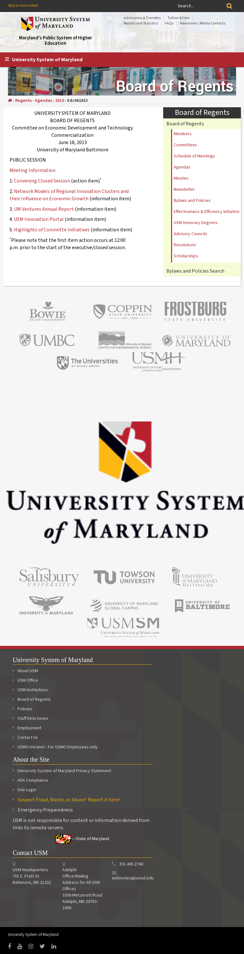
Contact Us (25, 737)
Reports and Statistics (141, 23)
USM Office (25, 680)
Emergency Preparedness (45, 809)
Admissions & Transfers (142, 18)
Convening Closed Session (42, 180)
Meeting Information (32, 170)
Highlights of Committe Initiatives (52, 229)
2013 (59, 100)
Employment (27, 728)
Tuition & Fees (178, 18)
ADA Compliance (32, 780)
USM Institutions (30, 690)
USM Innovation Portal (39, 219)
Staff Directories (30, 718)
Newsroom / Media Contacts (202, 23)
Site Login (26, 790)
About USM (25, 671)
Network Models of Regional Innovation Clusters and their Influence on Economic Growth (69, 195)
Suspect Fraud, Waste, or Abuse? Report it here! (69, 799)
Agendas (43, 100)
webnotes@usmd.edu (133, 878)
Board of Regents (185, 123)
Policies (22, 709)
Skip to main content (23, 5)
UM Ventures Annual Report (44, 209)
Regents (23, 100)
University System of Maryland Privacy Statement (64, 771)
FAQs (169, 23)
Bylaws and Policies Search (195, 271)
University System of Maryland (47, 59)
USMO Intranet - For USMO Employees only (55, 747)
